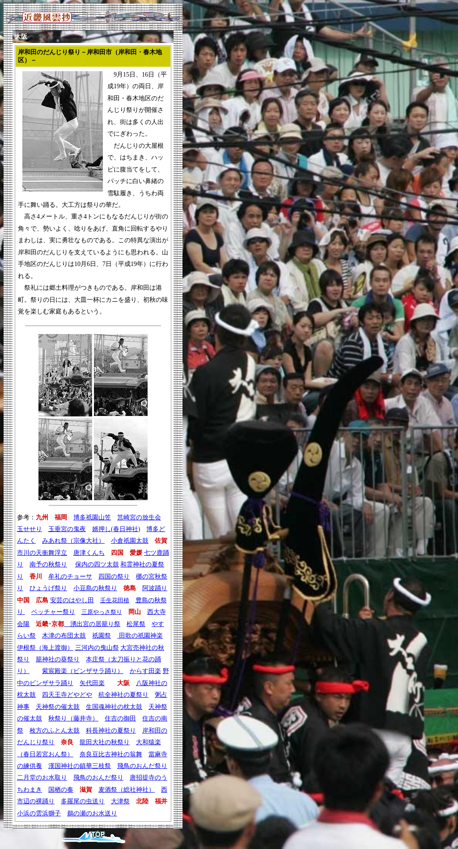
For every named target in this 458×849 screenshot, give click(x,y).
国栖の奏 (60, 789)
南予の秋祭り (48, 564)
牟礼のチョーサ (70, 576)
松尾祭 (136, 624)
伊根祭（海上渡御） (45, 647)
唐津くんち (89, 552)
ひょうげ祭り (48, 588)
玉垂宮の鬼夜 (67, 529)
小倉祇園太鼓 (129, 540)
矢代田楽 (92, 683)
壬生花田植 (114, 600)
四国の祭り (114, 576)
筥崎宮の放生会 (139, 517)
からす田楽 (145, 671)
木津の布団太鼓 (64, 635)
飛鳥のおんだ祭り (142, 766)
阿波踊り (154, 588)
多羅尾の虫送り (83, 801)
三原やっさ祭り (101, 612)
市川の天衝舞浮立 (42, 552)
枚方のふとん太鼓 (55, 730)
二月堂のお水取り (42, 777)
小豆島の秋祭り (95, 588)
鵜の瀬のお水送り (92, 813)
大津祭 (120, 801)
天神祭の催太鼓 (58, 706)
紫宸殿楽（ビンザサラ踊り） (82, 671)
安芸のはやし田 (72, 600)
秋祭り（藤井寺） (73, 718)
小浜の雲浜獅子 (39, 813)
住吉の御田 (120, 718)
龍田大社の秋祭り (105, 742)
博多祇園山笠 (92, 517)
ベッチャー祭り (53, 612)
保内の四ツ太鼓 (97, 564)
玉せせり (29, 529)
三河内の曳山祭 (97, 647)
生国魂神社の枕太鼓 (114, 706)
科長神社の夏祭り (111, 730)
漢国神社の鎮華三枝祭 (79, 766)
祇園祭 (101, 635)
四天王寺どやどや (67, 694)
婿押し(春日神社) (116, 529)
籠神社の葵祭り (58, 659)
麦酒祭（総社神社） (126, 789)
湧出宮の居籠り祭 (92, 624)
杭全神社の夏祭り (123, 694)
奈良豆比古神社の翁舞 (111, 754)
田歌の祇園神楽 (140, 635)
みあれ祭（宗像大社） (73, 540)
